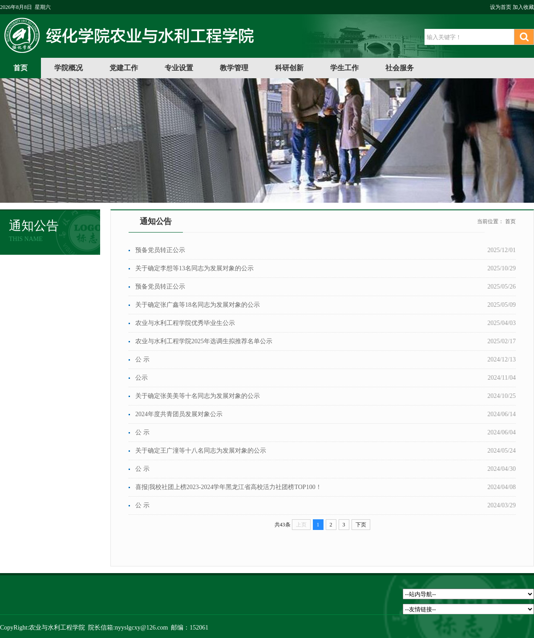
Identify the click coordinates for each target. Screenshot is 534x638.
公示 (141, 377)
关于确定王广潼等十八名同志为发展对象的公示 (200, 450)
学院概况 (68, 68)
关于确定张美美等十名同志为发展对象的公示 (197, 396)
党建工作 (123, 68)
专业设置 (179, 68)
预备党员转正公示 (160, 250)
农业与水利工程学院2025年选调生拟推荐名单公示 (203, 341)
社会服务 (399, 68)
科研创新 (289, 68)
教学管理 (234, 68)
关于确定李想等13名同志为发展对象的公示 (194, 268)
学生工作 (344, 68)
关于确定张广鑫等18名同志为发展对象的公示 (197, 304)
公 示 (142, 359)
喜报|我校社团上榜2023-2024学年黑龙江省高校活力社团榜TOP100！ (228, 487)
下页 (361, 525)
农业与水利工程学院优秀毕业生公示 (185, 323)
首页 (20, 68)
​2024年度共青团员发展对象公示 (178, 414)
